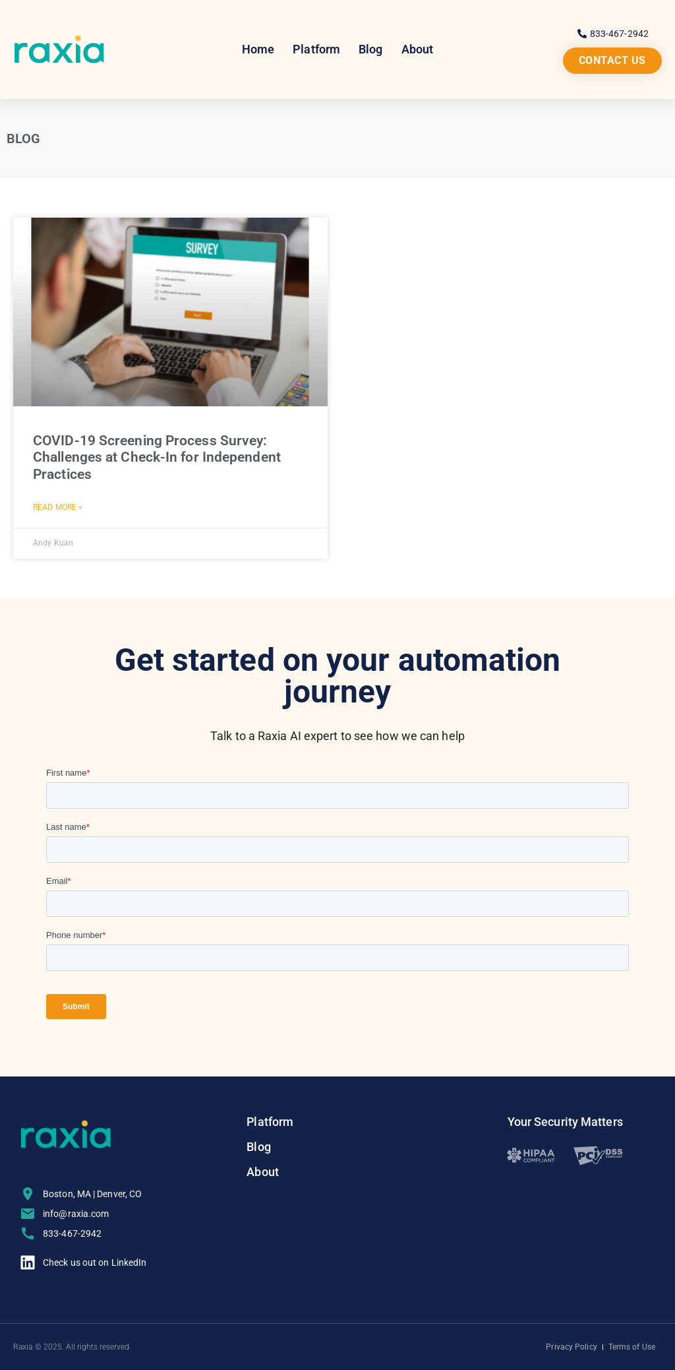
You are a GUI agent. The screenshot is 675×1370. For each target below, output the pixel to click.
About (417, 49)
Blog (370, 49)
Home (258, 49)
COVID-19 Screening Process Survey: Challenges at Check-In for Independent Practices (157, 457)
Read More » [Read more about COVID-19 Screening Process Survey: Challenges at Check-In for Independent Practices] (57, 507)
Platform (316, 49)
